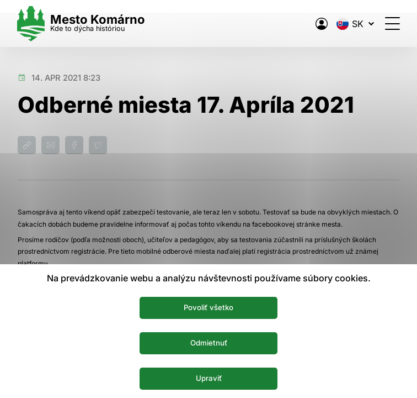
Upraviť (209, 378)
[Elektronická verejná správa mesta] (321, 24)
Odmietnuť (208, 342)
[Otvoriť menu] (391, 23)
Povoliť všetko (209, 307)
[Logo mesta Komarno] (82, 23)
